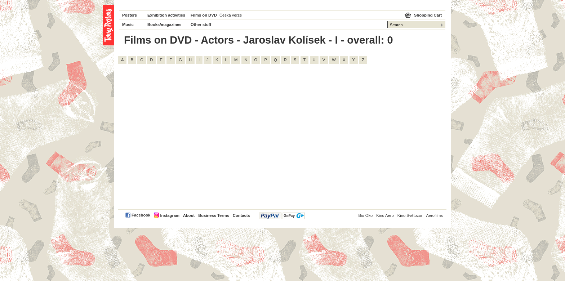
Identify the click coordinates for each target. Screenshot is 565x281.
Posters (129, 15)
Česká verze (230, 15)
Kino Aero (385, 215)
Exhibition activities (166, 15)
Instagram (169, 215)
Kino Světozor (410, 215)
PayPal (282, 215)
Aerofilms (434, 215)
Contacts (241, 215)
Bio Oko (365, 215)
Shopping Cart (428, 15)
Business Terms (213, 215)
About (189, 215)
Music (128, 24)
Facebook (141, 215)
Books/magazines (164, 24)
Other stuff (201, 24)
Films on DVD (204, 15)
